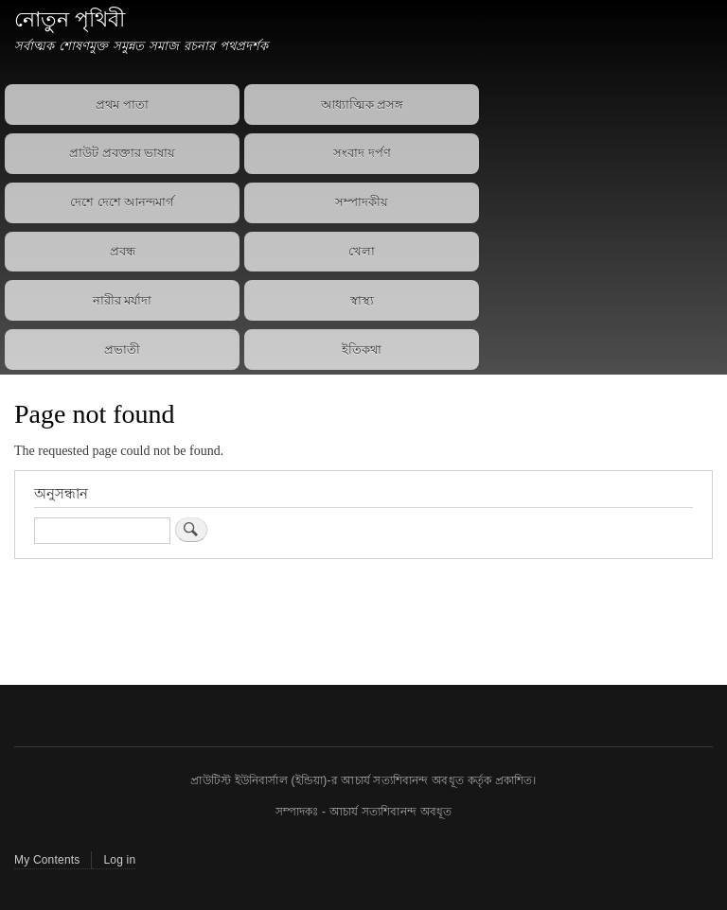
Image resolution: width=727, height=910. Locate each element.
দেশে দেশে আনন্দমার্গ (122, 202)
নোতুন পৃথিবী (69, 19)
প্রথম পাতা (122, 104)
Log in (119, 859)
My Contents (47, 859)
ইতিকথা (361, 349)
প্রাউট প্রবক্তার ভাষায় (122, 153)
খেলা (361, 251)
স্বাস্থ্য (362, 300)
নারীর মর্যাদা (122, 300)
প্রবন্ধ (122, 251)
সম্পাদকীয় (361, 202)
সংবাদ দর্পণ (362, 153)
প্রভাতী (122, 349)
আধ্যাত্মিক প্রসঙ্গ (362, 104)
